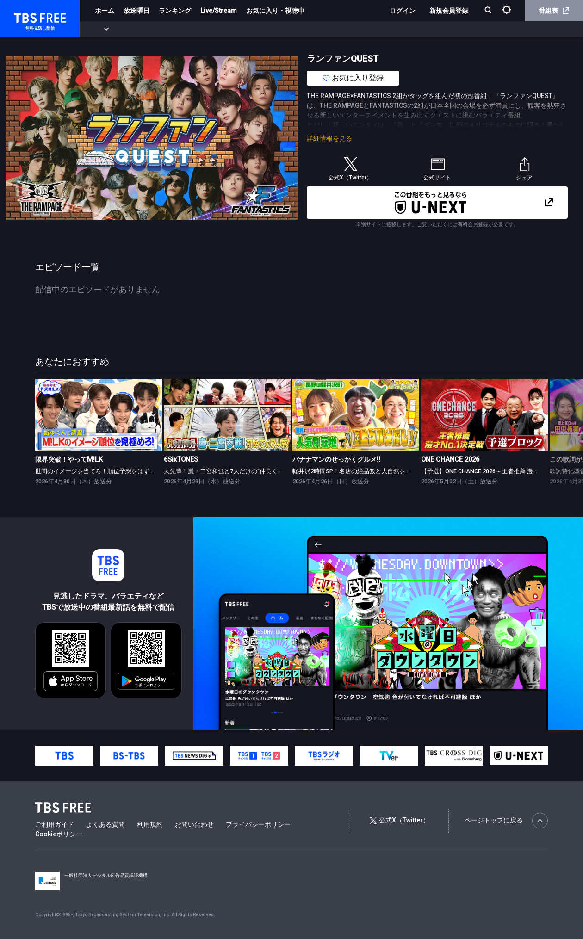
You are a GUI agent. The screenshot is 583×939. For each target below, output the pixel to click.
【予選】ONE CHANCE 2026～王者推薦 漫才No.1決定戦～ (498, 471)
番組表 (554, 10)
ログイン (403, 10)
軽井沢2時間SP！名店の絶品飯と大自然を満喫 (354, 471)
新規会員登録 (448, 10)
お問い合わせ (194, 824)
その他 (367, 29)
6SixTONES (181, 459)
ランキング (175, 10)
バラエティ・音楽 (231, 29)
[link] (98, 414)
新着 (100, 29)
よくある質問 (105, 824)
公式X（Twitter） (399, 820)
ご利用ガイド (54, 824)
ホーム (104, 10)
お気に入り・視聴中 (275, 10)
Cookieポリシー (58, 834)
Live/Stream (218, 10)
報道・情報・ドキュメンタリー (306, 29)
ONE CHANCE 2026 (450, 459)
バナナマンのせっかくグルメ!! (336, 459)
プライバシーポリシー (258, 824)
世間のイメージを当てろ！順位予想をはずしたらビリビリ (113, 471)
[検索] (488, 11)
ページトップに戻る (506, 820)
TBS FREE (24, 16)
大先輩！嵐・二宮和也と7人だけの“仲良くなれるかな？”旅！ (246, 471)
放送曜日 (136, 10)
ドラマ (186, 29)
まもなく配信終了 (142, 29)
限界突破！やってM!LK (69, 459)
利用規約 (150, 824)
